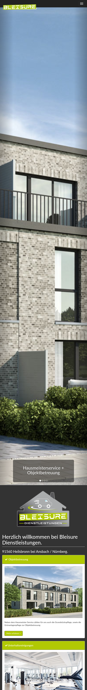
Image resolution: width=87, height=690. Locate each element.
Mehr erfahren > (13, 633)
